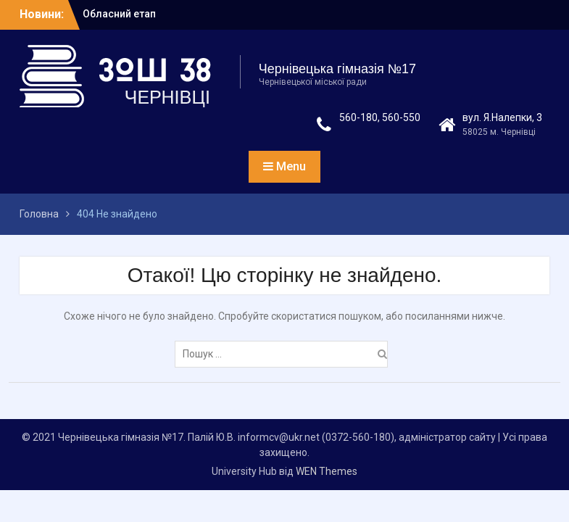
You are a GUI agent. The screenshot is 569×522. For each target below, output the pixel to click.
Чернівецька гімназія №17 (337, 69)
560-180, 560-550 (379, 117)
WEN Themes (326, 471)
